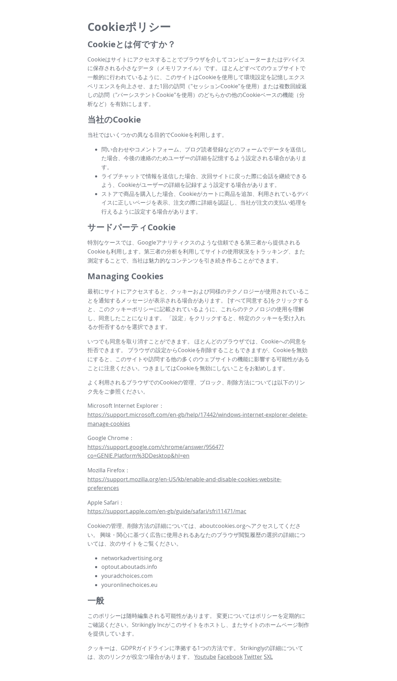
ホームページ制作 (287, 625)
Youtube (205, 657)
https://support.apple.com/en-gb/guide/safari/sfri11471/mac (166, 511)
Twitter (253, 657)
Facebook (230, 657)
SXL (268, 657)
